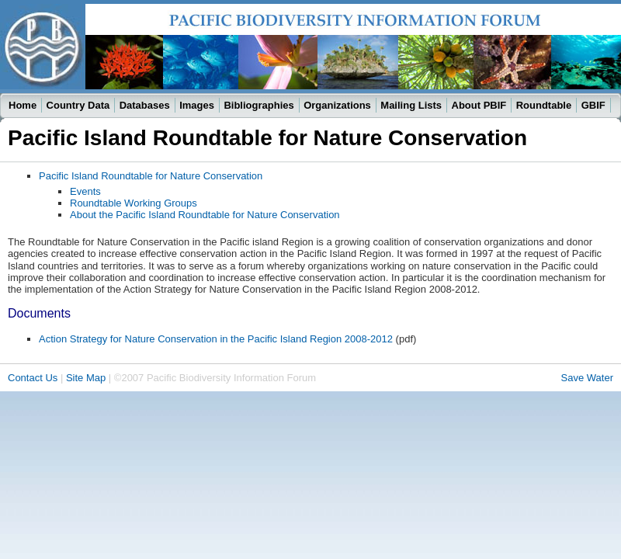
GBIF (593, 105)
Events (85, 191)
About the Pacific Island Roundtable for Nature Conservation (205, 214)
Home (22, 105)
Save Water (587, 378)
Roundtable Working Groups (133, 203)
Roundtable (544, 105)
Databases (145, 105)
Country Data (78, 105)
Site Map (86, 378)
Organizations (337, 105)
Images (196, 105)
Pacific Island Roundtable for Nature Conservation (150, 176)
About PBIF (479, 105)
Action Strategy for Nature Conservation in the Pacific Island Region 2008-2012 (216, 339)
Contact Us (32, 378)
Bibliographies (258, 105)
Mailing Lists (411, 105)
